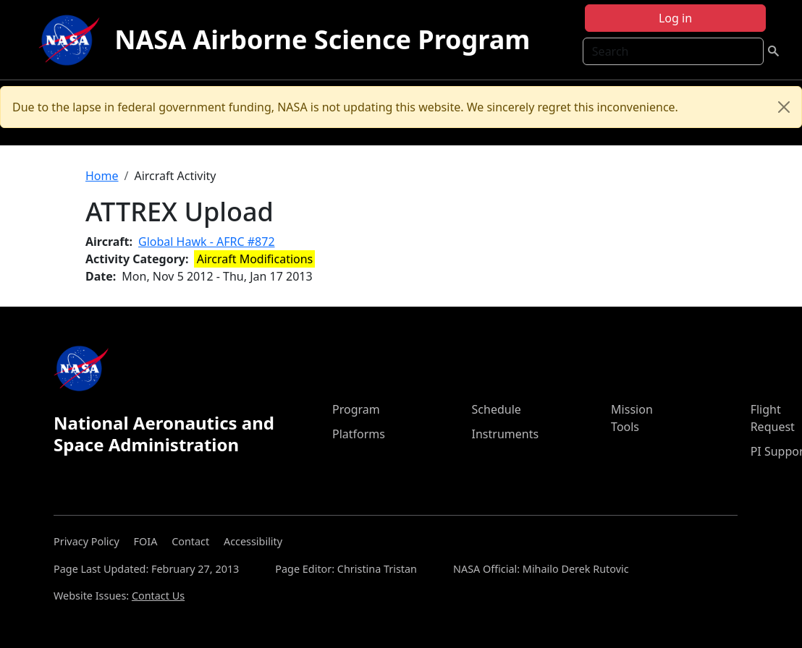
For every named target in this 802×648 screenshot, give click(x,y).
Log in (675, 18)
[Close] (784, 107)
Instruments (505, 434)
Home (102, 176)
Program (356, 409)
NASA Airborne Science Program (322, 39)
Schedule (496, 409)
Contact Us (158, 595)
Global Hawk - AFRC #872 (206, 242)
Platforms (358, 434)
